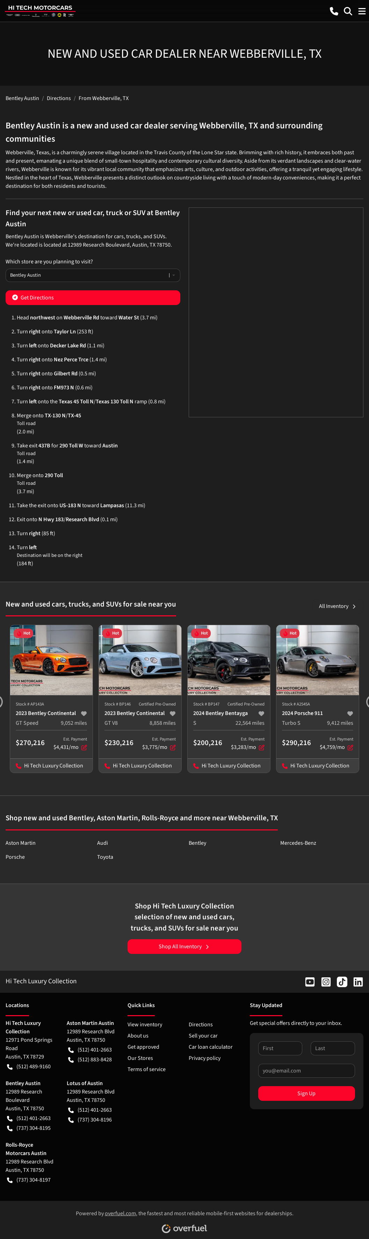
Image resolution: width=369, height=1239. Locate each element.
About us (138, 1036)
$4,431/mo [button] (70, 743)
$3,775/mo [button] (159, 743)
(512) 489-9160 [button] (29, 1066)
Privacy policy (204, 1058)
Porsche (15, 857)
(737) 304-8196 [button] (90, 1120)
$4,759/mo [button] (336, 743)
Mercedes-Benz (298, 843)
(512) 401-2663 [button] (90, 1050)
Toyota (105, 857)
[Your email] (306, 1071)
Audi (102, 843)
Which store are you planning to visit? (49, 262)
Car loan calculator (211, 1047)
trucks (133, 236)
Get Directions (33, 297)
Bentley (197, 843)
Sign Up (306, 1093)
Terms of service (147, 1069)
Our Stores (140, 1058)
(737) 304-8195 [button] (29, 1128)
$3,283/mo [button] (248, 743)
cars (119, 236)
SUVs (159, 236)
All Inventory (338, 606)
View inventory (145, 1024)
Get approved (143, 1047)
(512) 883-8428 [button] (90, 1059)
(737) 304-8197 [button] (29, 1180)
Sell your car (203, 1036)
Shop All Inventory (184, 946)
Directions (201, 1024)
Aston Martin (21, 843)
